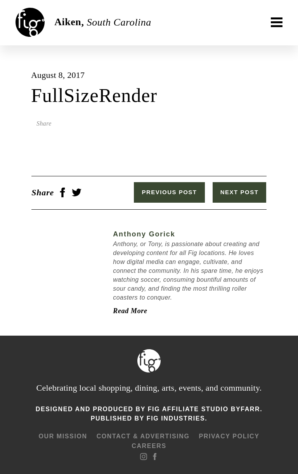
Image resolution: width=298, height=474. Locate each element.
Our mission (62, 436)
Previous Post (170, 192)
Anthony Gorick (144, 234)
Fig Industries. (177, 418)
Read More (130, 311)
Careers (149, 445)
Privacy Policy (229, 436)
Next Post (240, 192)
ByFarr (245, 409)
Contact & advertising (143, 436)
